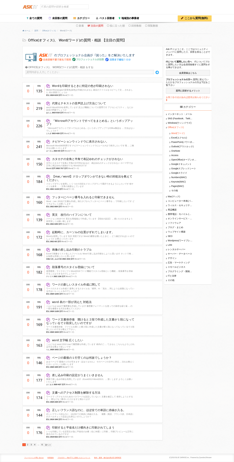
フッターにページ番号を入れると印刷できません (80, 197)
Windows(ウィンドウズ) (179, 123)
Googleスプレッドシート (183, 168)
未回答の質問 (59, 18)
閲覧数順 (153, 25)
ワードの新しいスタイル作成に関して (73, 284)
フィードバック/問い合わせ (34, 458)
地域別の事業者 (130, 18)
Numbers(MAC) (179, 177)
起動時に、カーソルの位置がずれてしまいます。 (80, 232)
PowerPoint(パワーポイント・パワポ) (183, 142)
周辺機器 (172, 209)
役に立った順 (117, 25)
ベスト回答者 (106, 18)
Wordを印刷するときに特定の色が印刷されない (79, 85)
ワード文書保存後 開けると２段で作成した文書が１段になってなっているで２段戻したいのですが (90, 321)
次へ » (47, 445)
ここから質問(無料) (196, 18)
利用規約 (50, 458)
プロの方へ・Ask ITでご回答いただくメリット (74, 458)
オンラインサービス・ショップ (180, 218)
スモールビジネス (176, 267)
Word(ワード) (67, 95)
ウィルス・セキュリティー (180, 205)
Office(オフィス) (176, 127)
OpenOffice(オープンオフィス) (183, 159)
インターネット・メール (180, 114)
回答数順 (136, 25)
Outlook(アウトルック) (182, 146)
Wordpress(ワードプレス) (180, 240)
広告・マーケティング (179, 262)
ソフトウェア (174, 223)
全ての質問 (35, 18)
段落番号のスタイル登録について (70, 267)
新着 (81, 25)
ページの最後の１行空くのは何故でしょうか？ (79, 357)
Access (174, 155)
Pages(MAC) (177, 186)
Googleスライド (179, 173)
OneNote (175, 151)
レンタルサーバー (176, 249)
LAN (170, 245)
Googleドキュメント (181, 164)
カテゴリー (83, 18)
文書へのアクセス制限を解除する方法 (73, 392)
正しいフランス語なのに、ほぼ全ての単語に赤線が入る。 (87, 410)
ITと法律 (172, 275)
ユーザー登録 (204, 7)
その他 (174, 190)
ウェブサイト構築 (176, 231)
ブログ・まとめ (175, 227)
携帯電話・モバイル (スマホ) (180, 214)
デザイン (172, 258)
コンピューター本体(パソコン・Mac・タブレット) (180, 201)
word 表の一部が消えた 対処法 (69, 302)
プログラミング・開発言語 (180, 271)
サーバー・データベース (180, 253)
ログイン (190, 7)
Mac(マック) (174, 196)
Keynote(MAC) (178, 181)
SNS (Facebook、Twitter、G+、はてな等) (180, 118)
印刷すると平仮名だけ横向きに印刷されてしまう (80, 427)
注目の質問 (97, 25)
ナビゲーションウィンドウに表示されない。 (77, 141)
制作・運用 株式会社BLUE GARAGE (107, 458)
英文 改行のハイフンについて (69, 214)
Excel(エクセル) (179, 137)
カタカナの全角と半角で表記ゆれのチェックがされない (84, 159)
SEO (170, 236)
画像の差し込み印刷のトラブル (69, 249)
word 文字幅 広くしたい (64, 340)
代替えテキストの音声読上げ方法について (76, 103)
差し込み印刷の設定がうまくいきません (74, 375)
